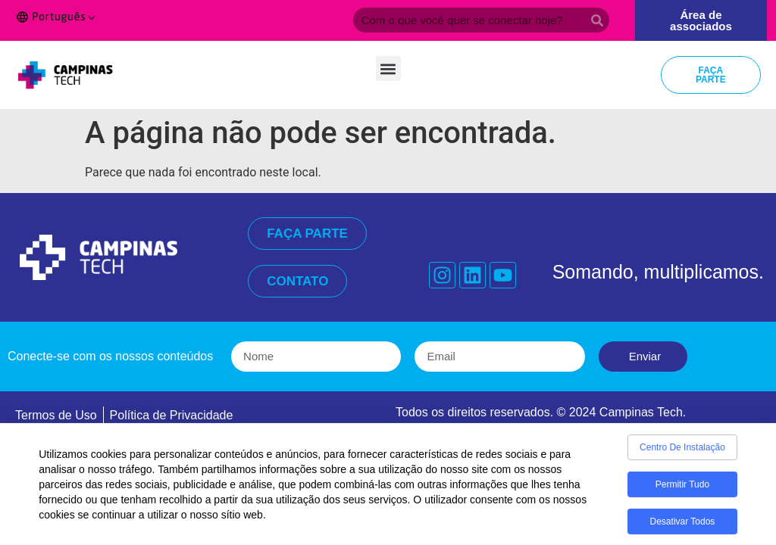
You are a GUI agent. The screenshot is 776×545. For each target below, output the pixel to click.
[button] (388, 68)
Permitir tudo (682, 488)
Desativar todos (682, 525)
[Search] (596, 20)
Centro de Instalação (682, 451)
